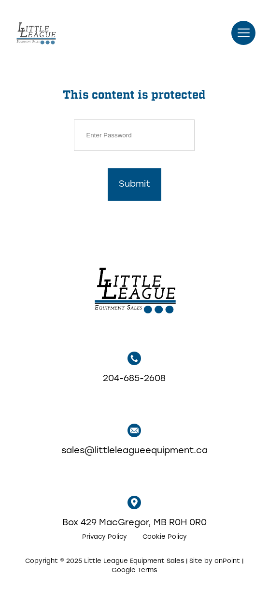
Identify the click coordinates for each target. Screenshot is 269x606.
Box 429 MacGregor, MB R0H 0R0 (134, 512)
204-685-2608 (134, 368)
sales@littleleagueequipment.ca (134, 440)
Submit (134, 184)
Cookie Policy (164, 537)
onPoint (227, 561)
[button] (243, 33)
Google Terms (134, 570)
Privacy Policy (104, 537)
